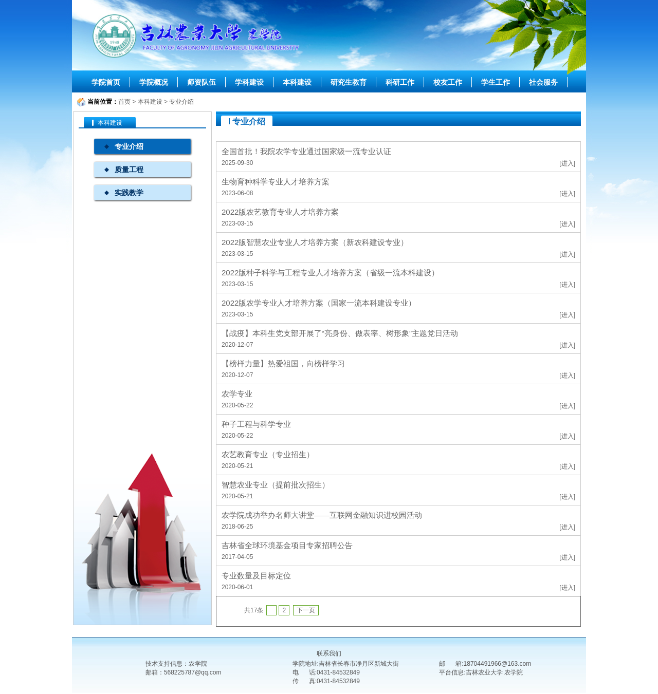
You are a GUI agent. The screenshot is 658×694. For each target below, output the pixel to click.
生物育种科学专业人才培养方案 (276, 181)
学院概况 (153, 82)
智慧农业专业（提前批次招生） (276, 484)
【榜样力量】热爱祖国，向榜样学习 (283, 363)
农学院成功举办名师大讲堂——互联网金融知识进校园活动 (322, 515)
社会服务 (543, 82)
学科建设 (249, 82)
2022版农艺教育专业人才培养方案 (280, 212)
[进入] (567, 163)
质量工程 (129, 169)
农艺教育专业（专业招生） (268, 454)
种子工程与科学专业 (256, 424)
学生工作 (495, 82)
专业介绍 (181, 101)
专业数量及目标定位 (256, 575)
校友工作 (447, 82)
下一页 (306, 610)
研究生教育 (349, 82)
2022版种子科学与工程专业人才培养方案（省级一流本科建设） (330, 272)
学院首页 (106, 82)
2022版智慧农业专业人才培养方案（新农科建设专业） (315, 242)
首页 (124, 101)
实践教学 (129, 193)
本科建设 (297, 82)
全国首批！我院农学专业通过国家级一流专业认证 (306, 151)
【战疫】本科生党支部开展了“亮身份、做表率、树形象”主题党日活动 (340, 333)
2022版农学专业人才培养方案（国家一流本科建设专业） (319, 302)
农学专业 (237, 393)
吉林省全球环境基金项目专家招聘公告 (287, 545)
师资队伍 (201, 82)
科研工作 (400, 82)
